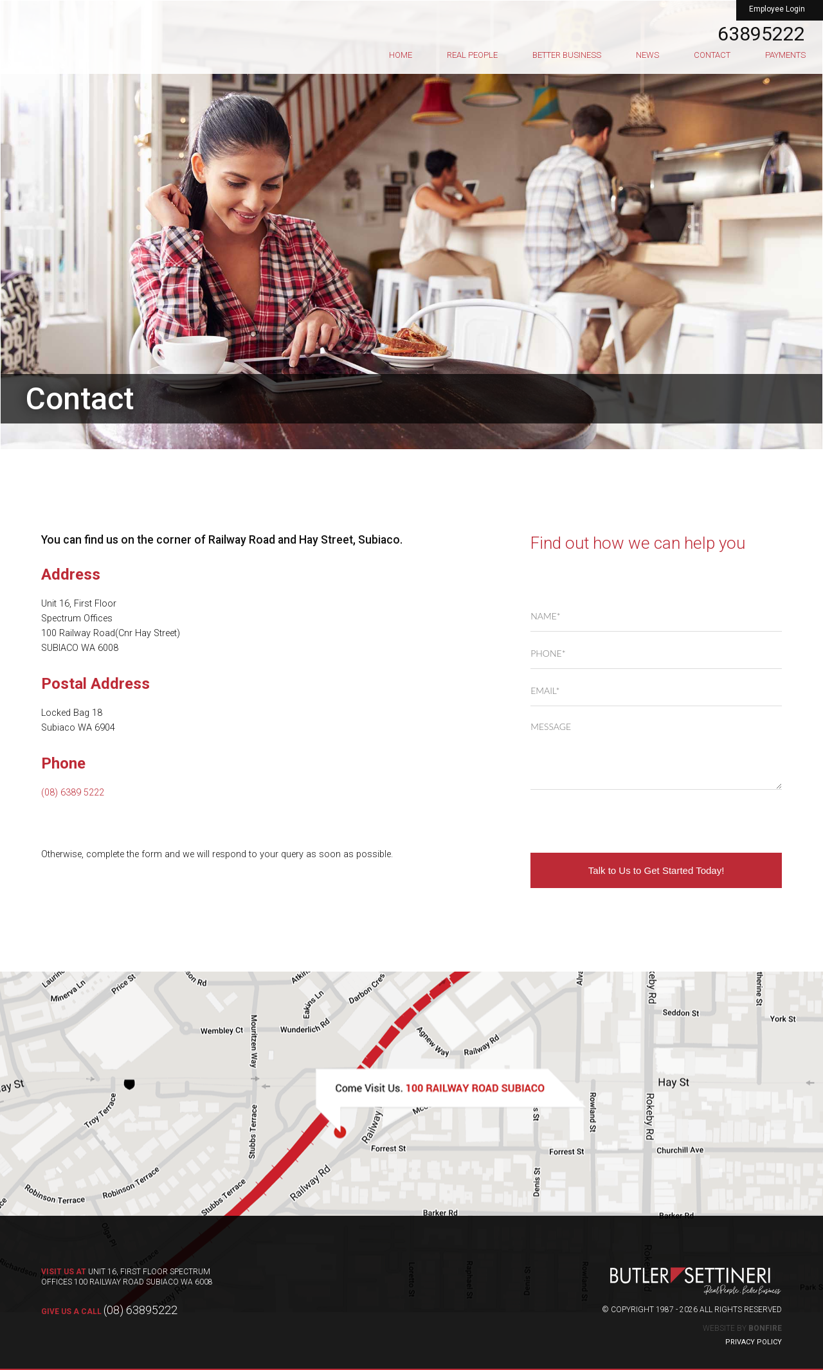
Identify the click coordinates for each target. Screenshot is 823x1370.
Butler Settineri (106, 30)
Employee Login (777, 8)
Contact (712, 55)
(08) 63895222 (109, 1310)
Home (400, 55)
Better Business (566, 55)
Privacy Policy (753, 1342)
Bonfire (765, 1328)
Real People (472, 55)
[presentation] (628, 821)
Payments (785, 55)
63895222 (761, 33)
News (647, 55)
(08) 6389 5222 (72, 792)
